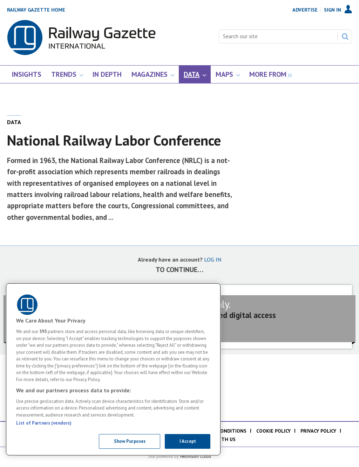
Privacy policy (318, 431)
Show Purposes (130, 441)
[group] (268, 74)
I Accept (188, 441)
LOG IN (212, 259)
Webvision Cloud (195, 456)
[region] (113, 369)
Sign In (332, 10)
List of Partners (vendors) (44, 423)
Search (345, 36)
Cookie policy (273, 431)
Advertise (305, 10)
